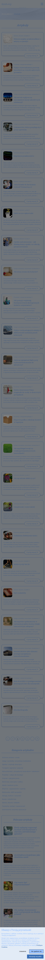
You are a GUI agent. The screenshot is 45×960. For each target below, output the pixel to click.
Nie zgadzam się (36, 951)
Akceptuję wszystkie (35, 956)
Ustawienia (22, 951)
